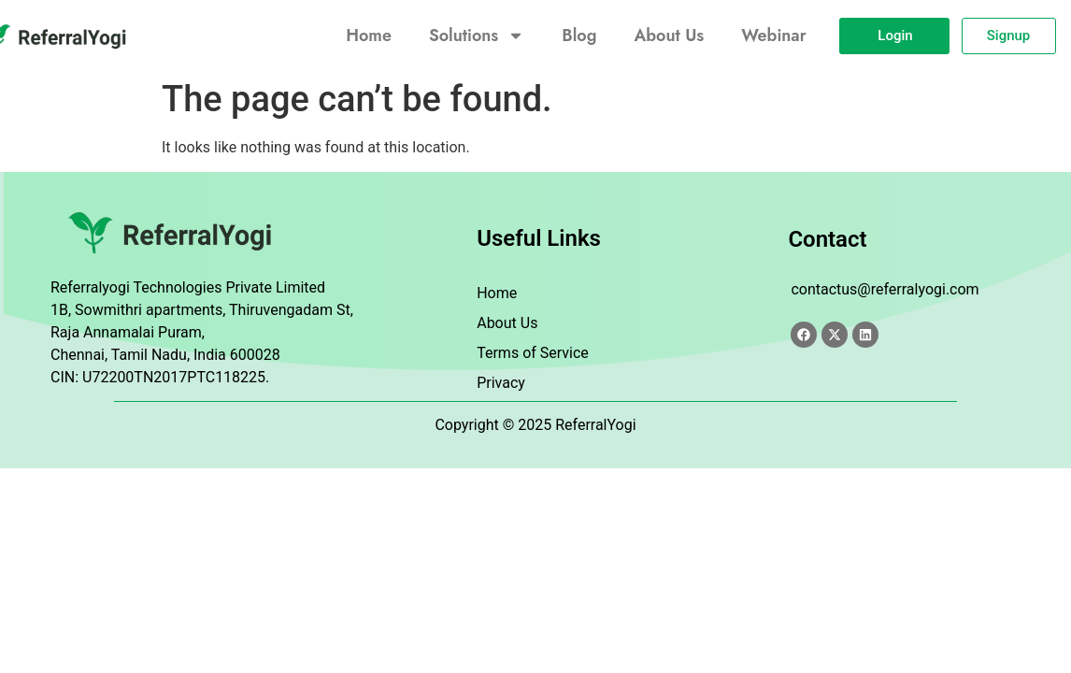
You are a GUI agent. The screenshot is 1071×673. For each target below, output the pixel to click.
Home (369, 35)
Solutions (476, 35)
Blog (579, 35)
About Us (669, 35)
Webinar (773, 35)
